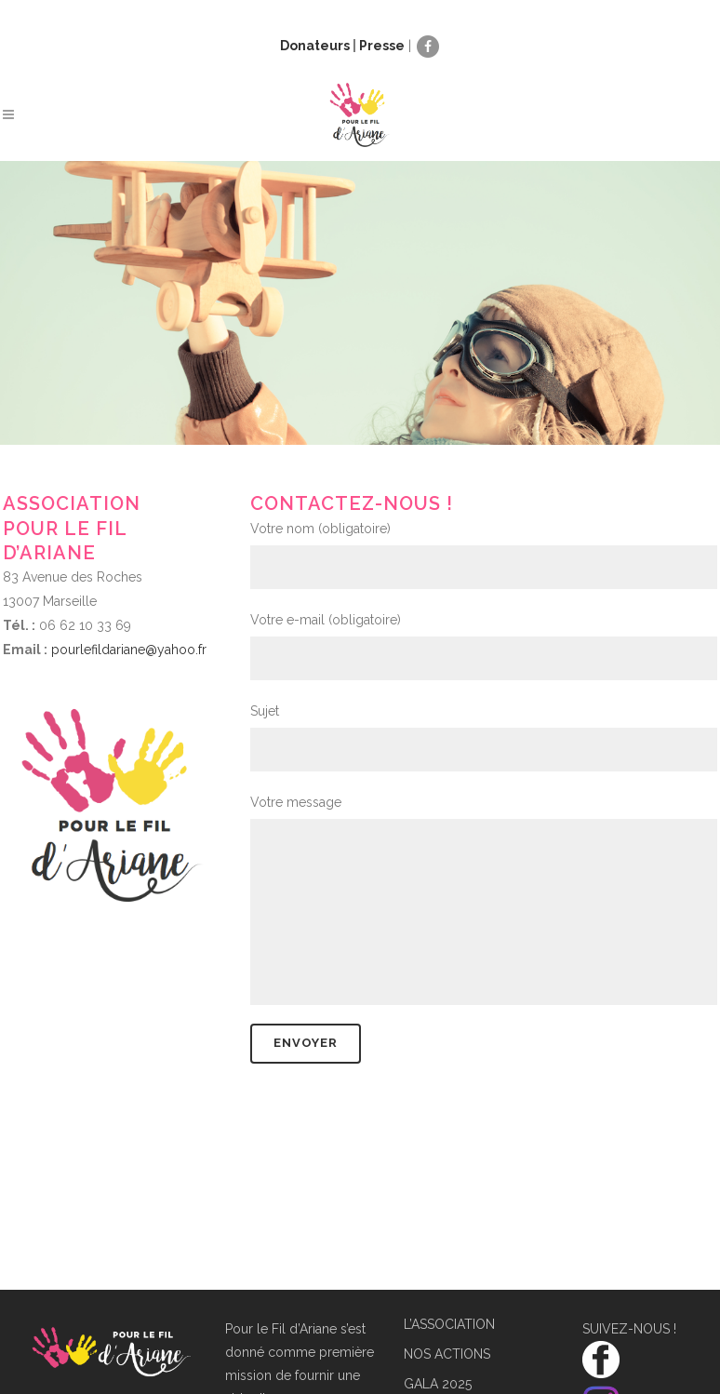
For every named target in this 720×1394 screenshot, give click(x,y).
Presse (382, 45)
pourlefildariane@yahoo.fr (129, 649)
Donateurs (315, 45)
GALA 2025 (438, 1384)
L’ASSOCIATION (449, 1325)
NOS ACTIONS (447, 1354)
